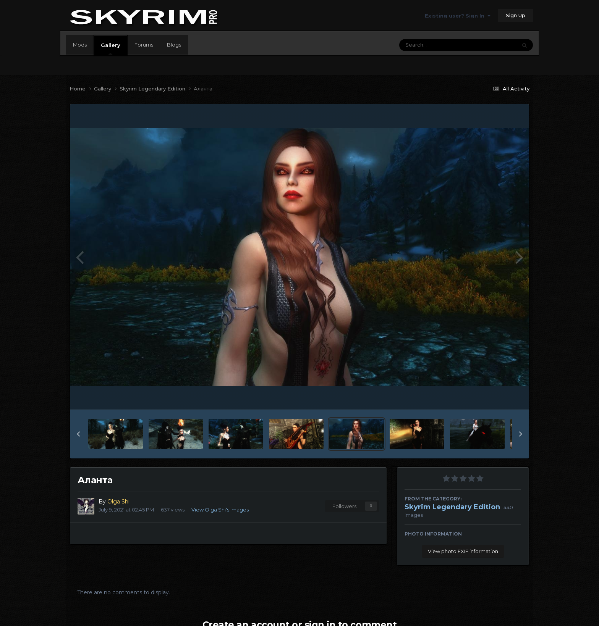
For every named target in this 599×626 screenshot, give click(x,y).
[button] (78, 434)
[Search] (437, 45)
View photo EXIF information (463, 551)
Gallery (110, 48)
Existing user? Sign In (458, 16)
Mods (80, 45)
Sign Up (515, 15)
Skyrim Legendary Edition (452, 507)
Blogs (174, 45)
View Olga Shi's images (220, 510)
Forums (143, 45)
